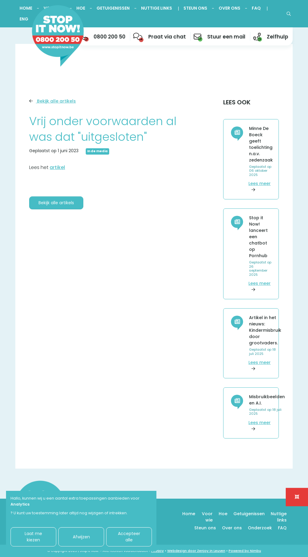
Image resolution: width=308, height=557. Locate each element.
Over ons (229, 8)
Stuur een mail (226, 36)
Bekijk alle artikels (52, 101)
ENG (24, 19)
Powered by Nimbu (245, 550)
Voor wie (207, 517)
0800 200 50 (109, 36)
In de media (97, 151)
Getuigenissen (113, 8)
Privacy (157, 550)
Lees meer (260, 186)
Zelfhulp (277, 36)
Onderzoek (260, 528)
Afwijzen (81, 537)
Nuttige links (156, 8)
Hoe (223, 514)
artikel (57, 167)
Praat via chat (167, 36)
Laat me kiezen (33, 537)
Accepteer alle (129, 537)
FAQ (256, 8)
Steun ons (195, 8)
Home (26, 8)
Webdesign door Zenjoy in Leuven (196, 550)
